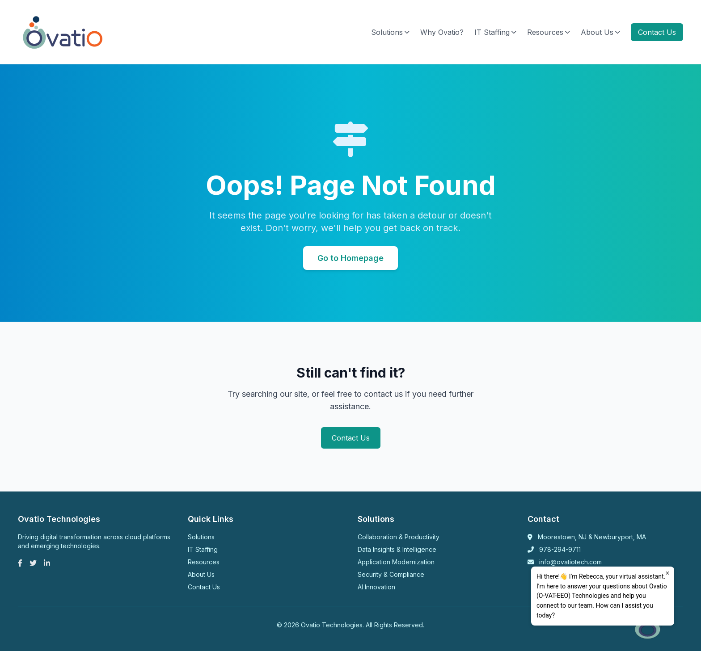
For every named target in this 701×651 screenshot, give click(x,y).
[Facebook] (20, 563)
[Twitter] (33, 563)
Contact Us (657, 32)
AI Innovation (376, 587)
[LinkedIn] (47, 563)
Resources (548, 32)
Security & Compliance (391, 574)
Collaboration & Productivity (398, 537)
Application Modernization (396, 562)
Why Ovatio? (442, 32)
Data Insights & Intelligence (397, 549)
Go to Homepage (350, 258)
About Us (600, 32)
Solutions (390, 32)
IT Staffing (495, 32)
